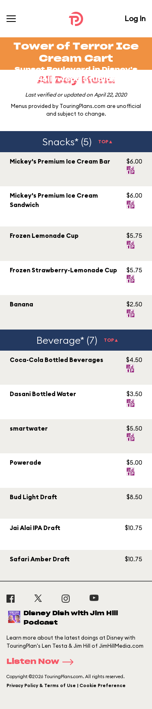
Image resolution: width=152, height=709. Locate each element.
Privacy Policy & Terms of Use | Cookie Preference (66, 685)
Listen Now (42, 662)
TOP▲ (105, 141)
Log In (135, 18)
